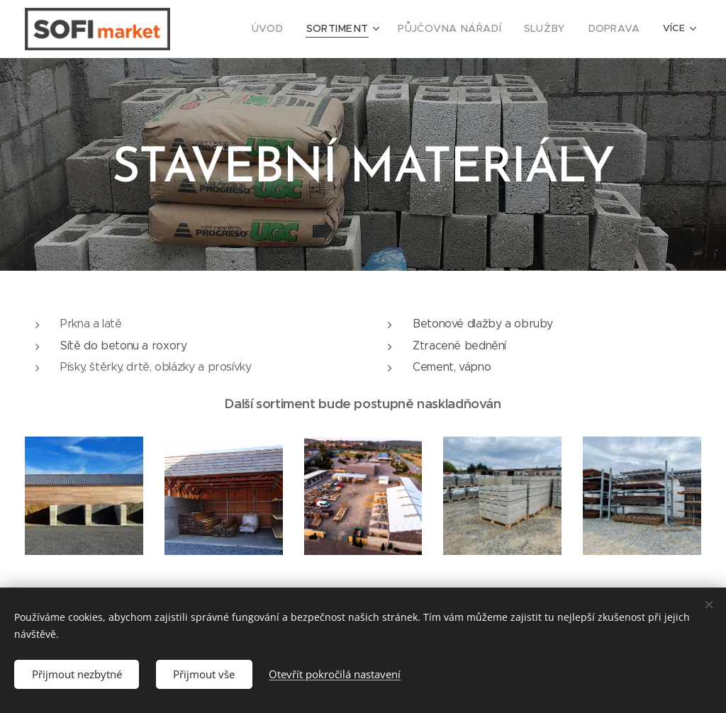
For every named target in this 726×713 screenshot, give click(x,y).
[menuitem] (245, 29)
